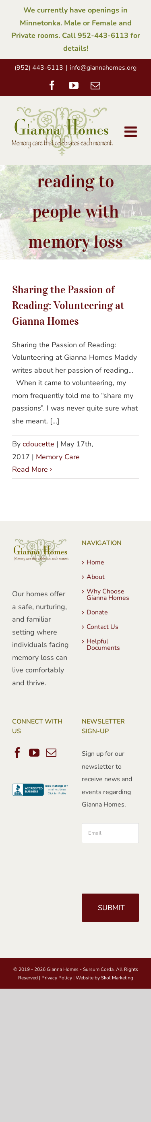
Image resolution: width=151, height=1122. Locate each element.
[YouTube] (34, 752)
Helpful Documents (103, 644)
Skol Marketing (117, 978)
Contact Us (102, 627)
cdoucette (38, 444)
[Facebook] (17, 752)
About (96, 577)
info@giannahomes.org (103, 67)
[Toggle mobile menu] (131, 131)
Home (95, 562)
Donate (97, 612)
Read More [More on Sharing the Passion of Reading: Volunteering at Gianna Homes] (30, 469)
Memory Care (58, 457)
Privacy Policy (56, 978)
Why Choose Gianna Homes (108, 594)
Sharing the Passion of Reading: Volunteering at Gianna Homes (68, 305)
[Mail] (51, 752)
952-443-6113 (103, 35)
